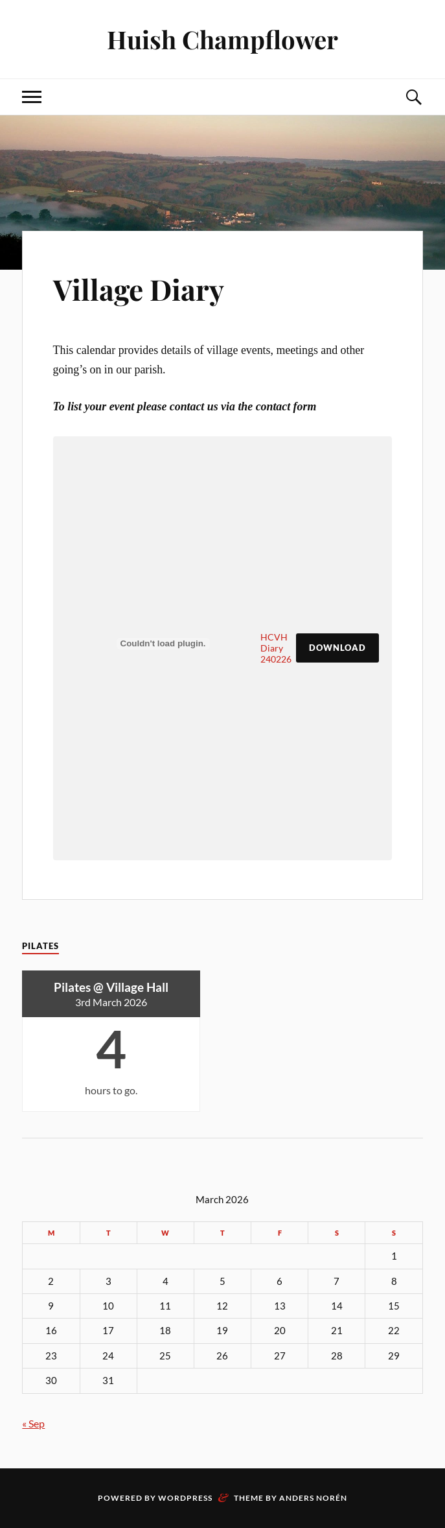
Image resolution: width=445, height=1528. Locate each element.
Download (337, 647)
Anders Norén (313, 1498)
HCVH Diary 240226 (275, 647)
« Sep (33, 1423)
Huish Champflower (222, 39)
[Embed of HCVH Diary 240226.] (163, 643)
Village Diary (138, 289)
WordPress (185, 1498)
